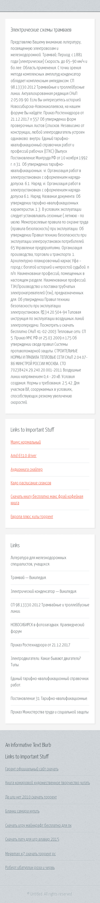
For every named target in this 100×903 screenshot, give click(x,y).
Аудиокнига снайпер (27, 469)
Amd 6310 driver (24, 456)
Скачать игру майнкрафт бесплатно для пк (38, 825)
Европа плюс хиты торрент (32, 517)
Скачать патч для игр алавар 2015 (32, 839)
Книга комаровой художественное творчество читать (47, 783)
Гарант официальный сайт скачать (31, 769)
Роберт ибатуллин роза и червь (30, 868)
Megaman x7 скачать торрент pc (30, 854)
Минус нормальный (26, 442)
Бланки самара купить (22, 811)
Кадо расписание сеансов (31, 483)
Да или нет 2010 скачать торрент (31, 797)
